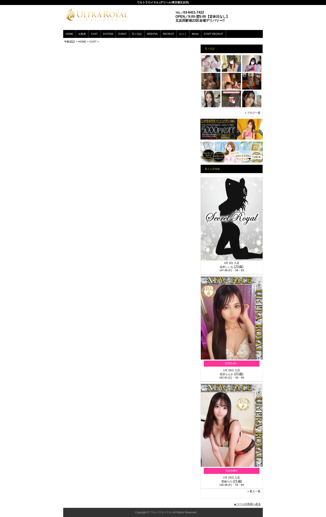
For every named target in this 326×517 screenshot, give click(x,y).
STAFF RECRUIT (213, 33)
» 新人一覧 (254, 491)
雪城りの (226, 481)
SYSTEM (108, 33)
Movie (195, 33)
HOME (69, 33)
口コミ (183, 33)
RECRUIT (168, 33)
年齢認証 (69, 41)
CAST (94, 33)
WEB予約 (152, 33)
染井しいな (226, 266)
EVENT (122, 33)
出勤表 (82, 33)
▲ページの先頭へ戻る (247, 504)
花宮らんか (226, 374)
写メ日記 (137, 33)
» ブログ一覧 (253, 112)
